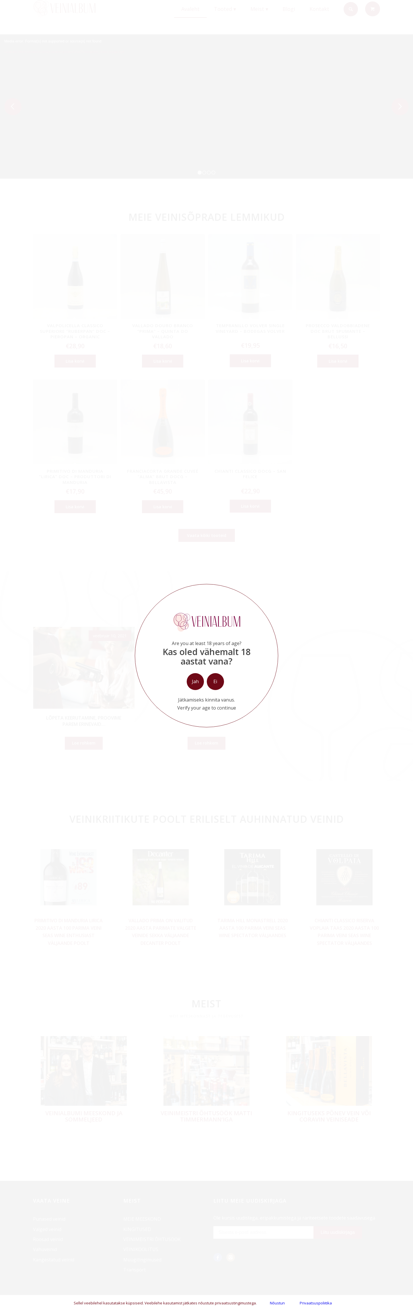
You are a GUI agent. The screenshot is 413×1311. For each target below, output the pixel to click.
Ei (215, 681)
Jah (195, 681)
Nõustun (277, 1303)
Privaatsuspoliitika (316, 1303)
